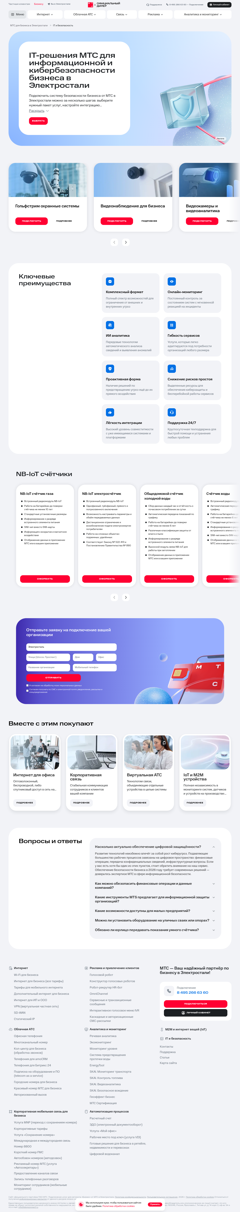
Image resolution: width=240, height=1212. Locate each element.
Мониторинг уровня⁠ (103, 1048)
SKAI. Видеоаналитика (105, 1084)
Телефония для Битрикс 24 (32, 1065)
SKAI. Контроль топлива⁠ (106, 1078)
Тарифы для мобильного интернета (38, 987)
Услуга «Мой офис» (103, 1131)
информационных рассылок (33, 1199)
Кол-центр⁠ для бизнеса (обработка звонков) (30, 1051)
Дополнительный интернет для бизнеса (41, 994)
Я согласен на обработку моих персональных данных (55, 685)
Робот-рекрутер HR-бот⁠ (106, 987)
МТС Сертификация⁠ (103, 1103)
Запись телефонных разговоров (36, 1179)
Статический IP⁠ (24, 1019)
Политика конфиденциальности (130, 1197)
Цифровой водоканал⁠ (105, 1154)
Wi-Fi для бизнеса (26, 975)
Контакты (166, 1046)
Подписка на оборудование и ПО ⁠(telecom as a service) (37, 1074)
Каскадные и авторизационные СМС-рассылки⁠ (111, 1019)
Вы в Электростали (60, 4)
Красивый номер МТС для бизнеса (38, 1088)
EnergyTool (97, 1065)
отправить (53, 677)
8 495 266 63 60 (177, 4)
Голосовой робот (101, 975)
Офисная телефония (28, 1036)
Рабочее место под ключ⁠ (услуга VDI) (115, 1137)
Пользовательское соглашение (162, 1197)
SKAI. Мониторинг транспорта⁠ (110, 1071)
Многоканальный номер (31, 1042)
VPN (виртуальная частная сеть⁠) (36, 1006)
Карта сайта (168, 1063)
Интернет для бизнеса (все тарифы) (38, 981)
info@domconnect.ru (28, 1207)
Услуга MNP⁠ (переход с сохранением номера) (41, 1122)
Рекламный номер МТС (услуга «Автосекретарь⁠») (35, 1165)
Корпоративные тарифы (30, 1129)
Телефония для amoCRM (31, 1059)
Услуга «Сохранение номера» (34, 1135)
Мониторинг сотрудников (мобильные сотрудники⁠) (40, 1187)
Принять (155, 1204)
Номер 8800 (23, 1146)
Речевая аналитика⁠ (103, 1036)
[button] (114, 242)
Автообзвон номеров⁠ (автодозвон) (38, 1158)
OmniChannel (99, 994)
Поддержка (168, 1052)
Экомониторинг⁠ (100, 1042)
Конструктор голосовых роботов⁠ (112, 981)
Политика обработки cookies (200, 1197)
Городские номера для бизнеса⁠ (35, 1082)
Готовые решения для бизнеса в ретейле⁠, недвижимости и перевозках (117, 1145)
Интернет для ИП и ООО (30, 1000)
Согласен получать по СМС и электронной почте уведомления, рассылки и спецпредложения (65, 690)
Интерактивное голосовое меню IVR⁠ (114, 1010)
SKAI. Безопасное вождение (109, 1090)
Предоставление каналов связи (36, 1173)
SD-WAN (19, 1013)
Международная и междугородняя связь (42, 1140)
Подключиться (195, 1004)
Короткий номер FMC (28, 1152)
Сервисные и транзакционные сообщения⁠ (110, 1002)
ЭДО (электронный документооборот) (116, 1124)
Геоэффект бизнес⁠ (102, 1097)
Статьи (164, 1057)
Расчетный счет (100, 1118)
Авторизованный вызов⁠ (30, 1094)
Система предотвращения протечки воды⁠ (108, 1057)
